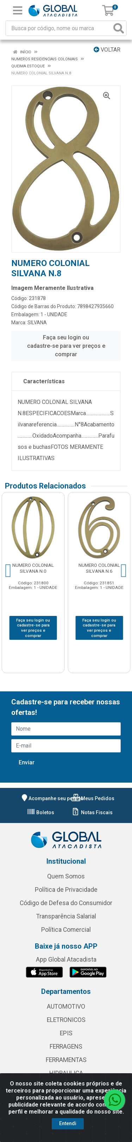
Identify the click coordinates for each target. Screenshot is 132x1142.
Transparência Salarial (66, 916)
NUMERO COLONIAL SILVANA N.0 (33, 568)
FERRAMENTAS (66, 1059)
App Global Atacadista (66, 959)
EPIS (66, 1033)
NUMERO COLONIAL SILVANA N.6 (99, 568)
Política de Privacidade (66, 889)
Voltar (107, 49)
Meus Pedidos (92, 798)
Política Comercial (66, 929)
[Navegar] (8, 570)
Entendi (67, 1123)
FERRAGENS (66, 1046)
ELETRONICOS (66, 1019)
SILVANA (37, 322)
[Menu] (17, 10)
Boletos (40, 812)
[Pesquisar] (118, 28)
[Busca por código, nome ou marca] (59, 28)
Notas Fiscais (92, 812)
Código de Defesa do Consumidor (66, 903)
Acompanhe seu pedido (51, 798)
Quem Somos (66, 876)
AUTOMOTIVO (66, 1006)
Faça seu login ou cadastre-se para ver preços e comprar (66, 346)
